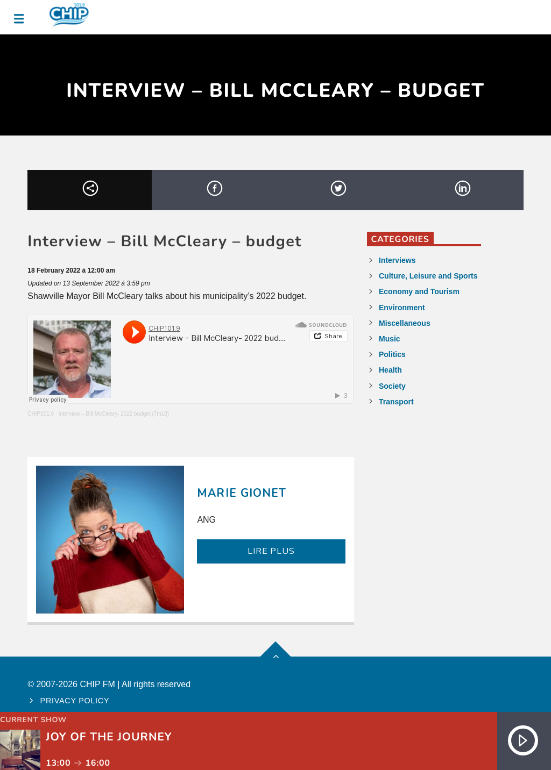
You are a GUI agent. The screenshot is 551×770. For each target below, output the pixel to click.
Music (389, 338)
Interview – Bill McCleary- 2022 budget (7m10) (113, 414)
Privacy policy (75, 700)
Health (390, 370)
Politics (392, 354)
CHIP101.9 (40, 414)
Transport (396, 401)
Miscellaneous (404, 323)
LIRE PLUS (271, 551)
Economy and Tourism (419, 291)
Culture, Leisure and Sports (428, 276)
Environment (402, 307)
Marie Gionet (241, 493)
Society (392, 386)
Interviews (397, 260)
